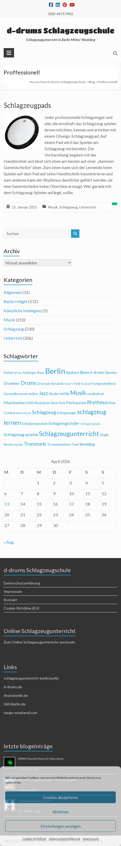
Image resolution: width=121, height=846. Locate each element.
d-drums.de (13, 687)
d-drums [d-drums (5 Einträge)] (97, 372)
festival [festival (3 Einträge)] (86, 383)
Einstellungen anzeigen (61, 826)
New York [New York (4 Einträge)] (58, 403)
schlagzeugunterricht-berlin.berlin (31, 678)
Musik (53, 207)
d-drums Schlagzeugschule (60, 30)
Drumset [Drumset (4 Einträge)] (43, 383)
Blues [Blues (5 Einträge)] (84, 372)
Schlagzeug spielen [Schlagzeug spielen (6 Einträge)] (21, 434)
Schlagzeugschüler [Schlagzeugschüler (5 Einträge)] (64, 423)
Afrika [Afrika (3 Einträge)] (18, 372)
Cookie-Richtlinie (34, 839)
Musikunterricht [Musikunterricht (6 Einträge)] (18, 402)
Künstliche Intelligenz (23, 310)
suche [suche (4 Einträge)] (18, 444)
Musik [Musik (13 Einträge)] (78, 392)
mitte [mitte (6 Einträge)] (64, 393)
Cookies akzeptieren (60, 797)
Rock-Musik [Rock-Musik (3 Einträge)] (23, 413)
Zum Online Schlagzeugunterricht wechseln (39, 642)
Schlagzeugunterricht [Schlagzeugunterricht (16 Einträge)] (69, 433)
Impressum (91, 839)
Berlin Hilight (16, 301)
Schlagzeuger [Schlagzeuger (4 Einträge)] (67, 413)
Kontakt (10, 600)
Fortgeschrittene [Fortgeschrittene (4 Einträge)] (103, 383)
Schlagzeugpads (27, 105)
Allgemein (13, 292)
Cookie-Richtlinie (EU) (21, 608)
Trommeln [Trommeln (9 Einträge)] (35, 444)
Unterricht (88, 207)
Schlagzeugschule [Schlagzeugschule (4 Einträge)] (35, 423)
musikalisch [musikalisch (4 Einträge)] (95, 394)
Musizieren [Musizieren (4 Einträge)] (42, 403)
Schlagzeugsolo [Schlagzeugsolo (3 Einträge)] (90, 423)
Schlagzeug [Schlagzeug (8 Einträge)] (44, 412)
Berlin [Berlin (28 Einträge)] (55, 370)
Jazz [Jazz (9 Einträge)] (43, 393)
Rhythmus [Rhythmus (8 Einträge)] (97, 402)
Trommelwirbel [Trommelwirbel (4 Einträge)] (58, 444)
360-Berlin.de (15, 704)
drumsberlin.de (16, 695)
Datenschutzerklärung (64, 839)
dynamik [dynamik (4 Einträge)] (57, 383)
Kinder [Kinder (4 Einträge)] (54, 394)
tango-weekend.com (20, 712)
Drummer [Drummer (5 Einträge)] (12, 383)
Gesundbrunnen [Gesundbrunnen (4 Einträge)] (16, 394)
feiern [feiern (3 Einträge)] (69, 383)
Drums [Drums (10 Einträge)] (28, 383)
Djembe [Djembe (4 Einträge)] (111, 372)
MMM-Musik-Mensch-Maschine (40, 759)
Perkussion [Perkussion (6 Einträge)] (76, 402)
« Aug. (9, 542)
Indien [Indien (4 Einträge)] (33, 394)
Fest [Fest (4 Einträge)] (77, 383)
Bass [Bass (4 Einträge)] (40, 372)
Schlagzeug (68, 207)
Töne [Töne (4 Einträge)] (75, 444)
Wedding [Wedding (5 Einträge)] (87, 444)
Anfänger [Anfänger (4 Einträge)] (29, 372)
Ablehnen (61, 811)
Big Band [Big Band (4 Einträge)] (72, 372)
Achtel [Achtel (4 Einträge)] (8, 372)
